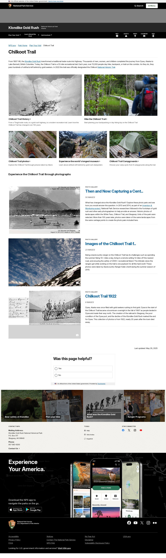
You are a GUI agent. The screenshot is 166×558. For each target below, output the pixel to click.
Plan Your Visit (14, 35)
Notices (50, 541)
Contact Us (13, 453)
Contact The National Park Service (61, 544)
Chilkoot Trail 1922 (100, 296)
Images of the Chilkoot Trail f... (110, 243)
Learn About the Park (31, 35)
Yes (59, 368)
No (59, 375)
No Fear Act (90, 541)
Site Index (89, 439)
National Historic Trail (106, 67)
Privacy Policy (14, 544)
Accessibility (13, 541)
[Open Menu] (152, 5)
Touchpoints (101, 384)
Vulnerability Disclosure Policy (97, 548)
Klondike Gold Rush (23, 27)
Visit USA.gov (64, 553)
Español (88, 443)
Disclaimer (89, 544)
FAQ (87, 435)
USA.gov (127, 541)
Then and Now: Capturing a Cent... (114, 191)
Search (138, 6)
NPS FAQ (51, 548)
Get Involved (46, 35)
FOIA (10, 548)
